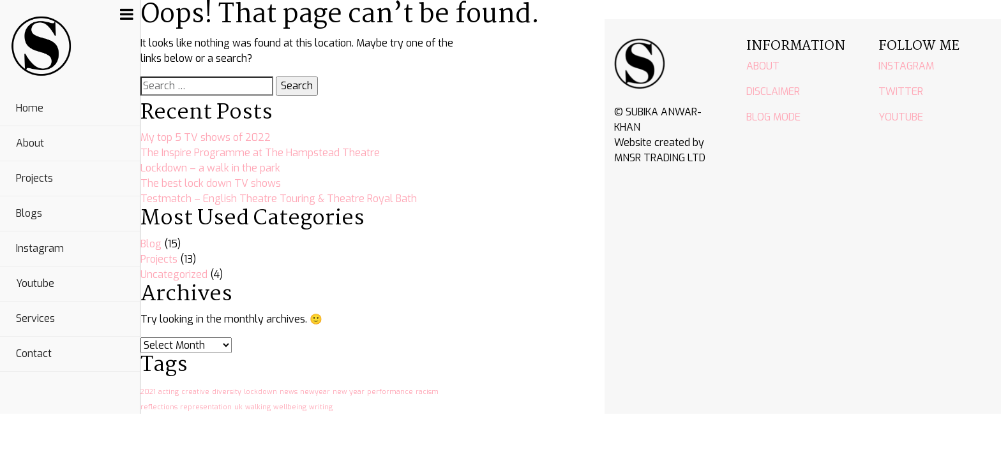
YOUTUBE (900, 117)
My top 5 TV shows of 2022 (205, 137)
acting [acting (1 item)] (168, 391)
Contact (34, 353)
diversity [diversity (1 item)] (226, 391)
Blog (151, 244)
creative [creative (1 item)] (195, 391)
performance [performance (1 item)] (390, 391)
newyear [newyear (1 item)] (315, 391)
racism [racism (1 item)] (427, 391)
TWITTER (900, 91)
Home (29, 108)
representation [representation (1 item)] (206, 406)
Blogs (29, 213)
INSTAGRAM (906, 66)
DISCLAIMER (773, 91)
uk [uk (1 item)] (238, 406)
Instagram (40, 248)
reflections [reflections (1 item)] (158, 406)
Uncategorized (173, 274)
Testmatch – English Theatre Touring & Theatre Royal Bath (278, 198)
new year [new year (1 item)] (349, 391)
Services (35, 318)
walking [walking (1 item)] (258, 406)
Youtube (35, 283)
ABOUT (762, 66)
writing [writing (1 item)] (321, 406)
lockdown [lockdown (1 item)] (260, 391)
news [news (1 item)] (288, 391)
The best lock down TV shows (210, 183)
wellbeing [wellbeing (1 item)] (289, 406)
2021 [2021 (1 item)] (148, 391)
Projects (34, 178)
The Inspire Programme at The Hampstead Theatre (260, 152)
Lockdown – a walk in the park (210, 168)
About (30, 143)
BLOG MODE (773, 117)
